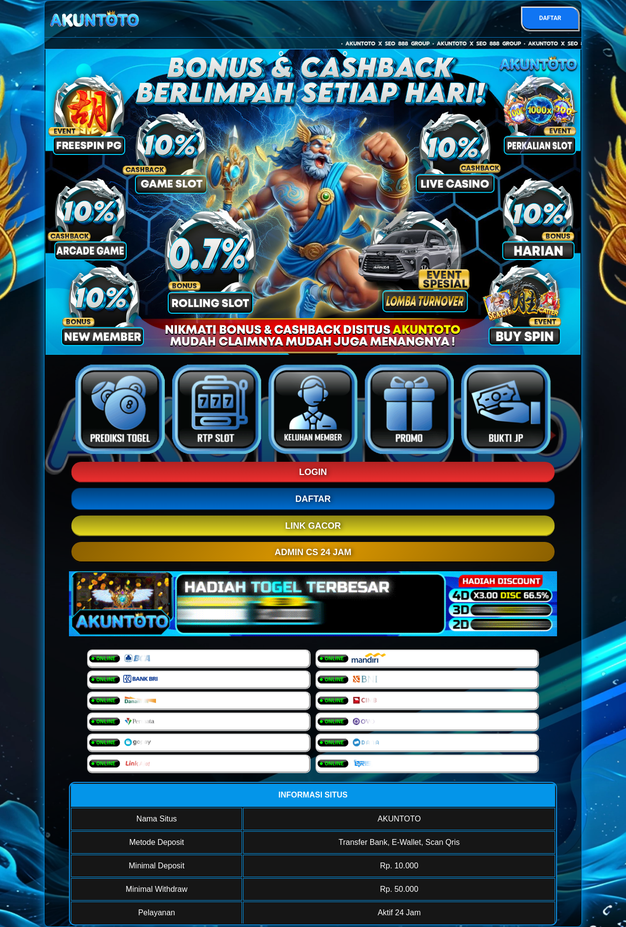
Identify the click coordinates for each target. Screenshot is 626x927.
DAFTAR (550, 18)
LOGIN (313, 472)
